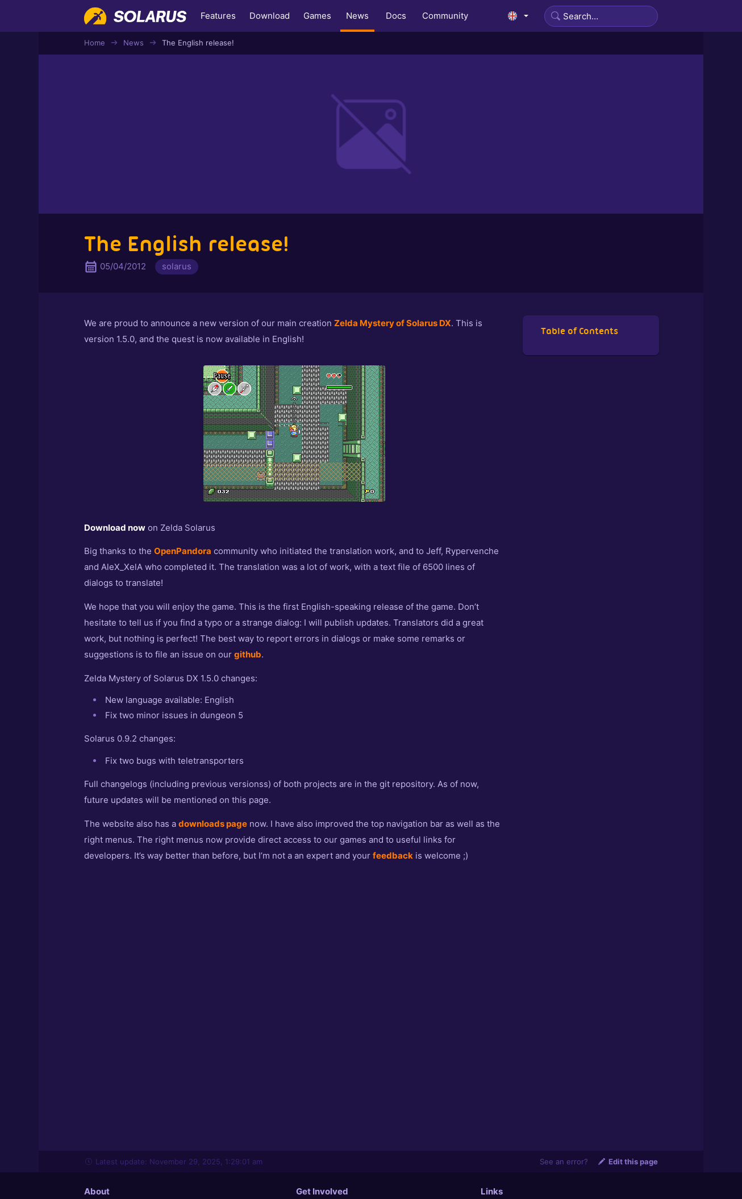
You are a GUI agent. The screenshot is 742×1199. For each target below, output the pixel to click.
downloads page (212, 823)
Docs (396, 15)
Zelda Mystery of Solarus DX (392, 323)
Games (317, 15)
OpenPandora (182, 551)
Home (94, 42)
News (357, 15)
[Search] (601, 16)
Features (218, 15)
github (247, 654)
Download (269, 15)
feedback (393, 855)
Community (445, 15)
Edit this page (627, 1161)
